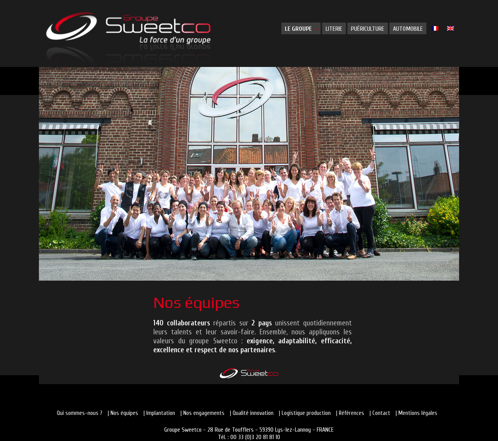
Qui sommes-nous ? (79, 413)
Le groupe (298, 28)
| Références (350, 413)
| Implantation (159, 413)
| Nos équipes (123, 413)
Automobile (408, 28)
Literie (334, 28)
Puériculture (367, 28)
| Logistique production (305, 413)
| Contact (380, 413)
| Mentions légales (416, 413)
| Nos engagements (202, 413)
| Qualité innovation (252, 413)
